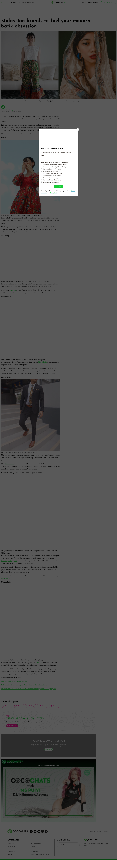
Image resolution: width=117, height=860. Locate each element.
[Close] (78, 129)
